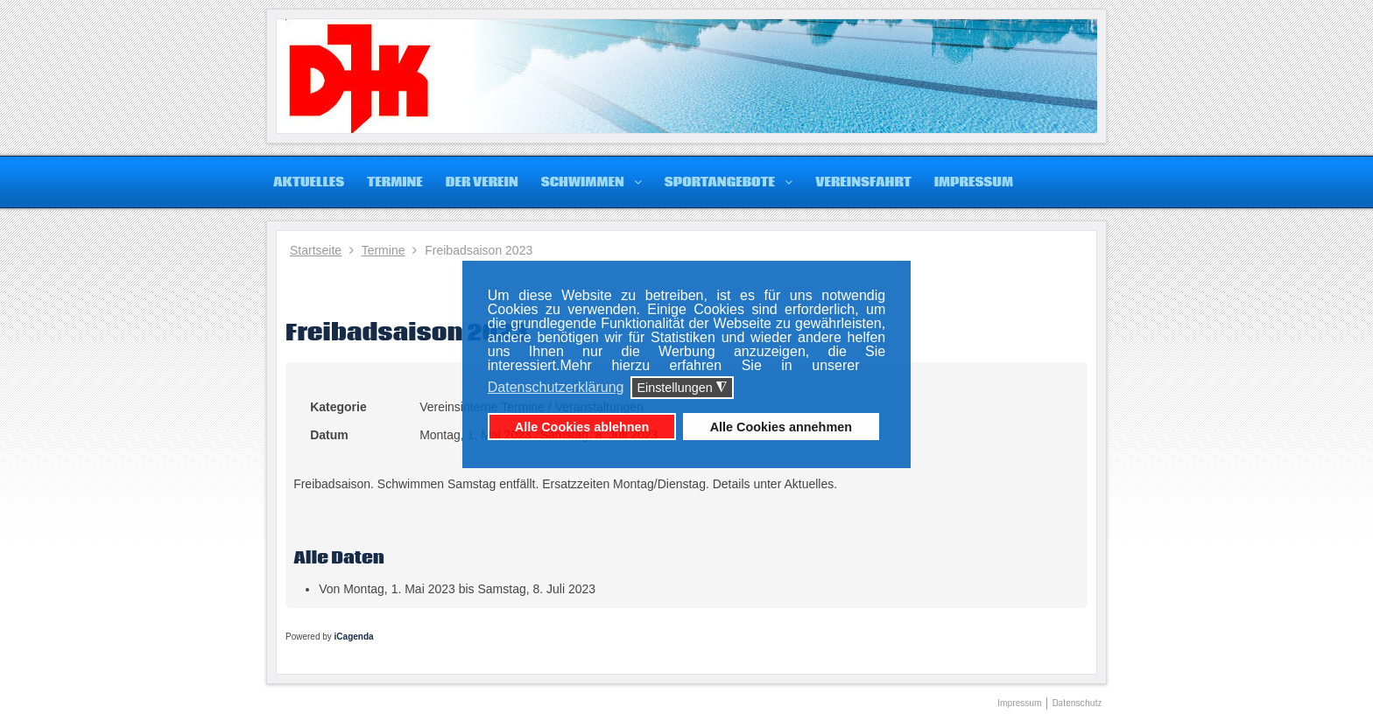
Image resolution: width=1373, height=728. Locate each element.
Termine (383, 250)
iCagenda (354, 636)
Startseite (315, 250)
